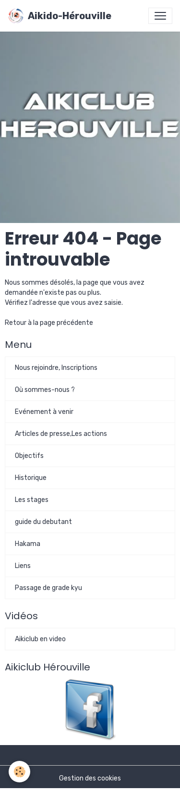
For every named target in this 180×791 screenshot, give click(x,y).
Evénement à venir (44, 412)
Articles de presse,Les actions (61, 434)
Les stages (31, 500)
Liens (23, 566)
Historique (31, 478)
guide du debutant (43, 522)
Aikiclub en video (40, 639)
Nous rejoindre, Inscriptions (56, 368)
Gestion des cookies (90, 778)
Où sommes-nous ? (45, 390)
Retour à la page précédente (49, 323)
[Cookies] (19, 771)
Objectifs (29, 456)
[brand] (59, 16)
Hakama (27, 544)
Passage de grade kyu (48, 588)
